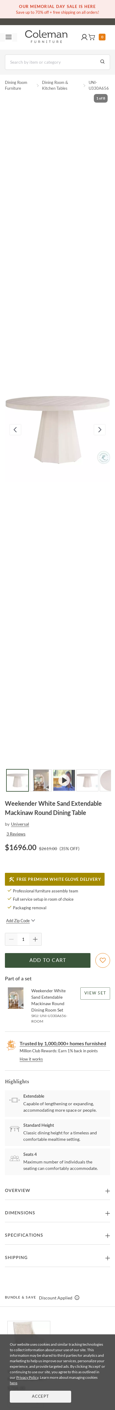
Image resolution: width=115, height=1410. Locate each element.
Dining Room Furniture (16, 85)
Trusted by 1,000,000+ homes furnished (63, 1043)
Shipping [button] (16, 1258)
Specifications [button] (24, 1235)
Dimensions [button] (20, 1213)
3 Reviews (15, 833)
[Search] (57, 62)
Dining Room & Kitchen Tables (55, 85)
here (13, 1383)
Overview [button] (17, 1191)
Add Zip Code (20, 920)
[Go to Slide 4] (87, 780)
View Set (95, 993)
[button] (84, 37)
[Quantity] (23, 939)
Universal (20, 824)
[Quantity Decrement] (11, 939)
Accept (40, 1397)
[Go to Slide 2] (41, 780)
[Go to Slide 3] (64, 780)
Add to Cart (47, 960)
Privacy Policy (27, 1377)
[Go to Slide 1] (17, 780)
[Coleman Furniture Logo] (46, 37)
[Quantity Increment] (35, 939)
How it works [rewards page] (31, 1059)
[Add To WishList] (102, 960)
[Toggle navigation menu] (8, 37)
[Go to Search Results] (102, 62)
